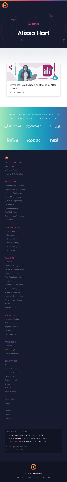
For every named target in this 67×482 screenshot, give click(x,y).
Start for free (15, 441)
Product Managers (12, 208)
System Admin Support (14, 300)
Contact (8, 418)
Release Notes (11, 307)
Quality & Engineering (13, 201)
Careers (8, 414)
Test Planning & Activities (15, 277)
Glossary (8, 384)
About (7, 403)
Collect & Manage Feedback (16, 265)
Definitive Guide (11, 170)
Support (8, 410)
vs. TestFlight (10, 231)
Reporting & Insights (13, 273)
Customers (9, 407)
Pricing (7, 304)
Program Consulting (12, 326)
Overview (8, 262)
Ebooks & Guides (11, 368)
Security (46, 477)
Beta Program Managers (14, 216)
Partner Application (12, 353)
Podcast (8, 388)
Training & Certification (14, 174)
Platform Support (11, 323)
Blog (6, 365)
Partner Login (10, 349)
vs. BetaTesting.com (13, 239)
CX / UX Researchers (13, 212)
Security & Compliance (14, 284)
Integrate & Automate (13, 281)
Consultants (9, 220)
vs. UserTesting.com (13, 246)
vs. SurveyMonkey (12, 243)
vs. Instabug (9, 235)
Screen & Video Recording (15, 292)
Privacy (20, 477)
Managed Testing (12, 319)
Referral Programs (12, 391)
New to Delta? (10, 166)
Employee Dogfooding (13, 193)
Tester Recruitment (12, 330)
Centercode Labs (11, 380)
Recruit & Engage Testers (15, 269)
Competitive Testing (13, 197)
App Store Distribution (14, 296)
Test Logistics (10, 334)
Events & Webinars (12, 372)
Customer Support (12, 204)
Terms (29, 477)
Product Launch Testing (14, 185)
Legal (37, 477)
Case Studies (10, 376)
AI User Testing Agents (14, 288)
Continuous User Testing (15, 189)
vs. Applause (10, 250)
